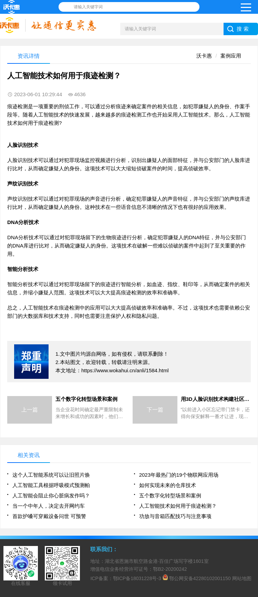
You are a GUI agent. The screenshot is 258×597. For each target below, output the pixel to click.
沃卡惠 (204, 56)
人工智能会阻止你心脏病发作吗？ (51, 495)
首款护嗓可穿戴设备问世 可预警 (49, 516)
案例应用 (230, 56)
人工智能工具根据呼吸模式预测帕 (51, 485)
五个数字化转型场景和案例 (170, 495)
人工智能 (43, 115)
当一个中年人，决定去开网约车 (48, 506)
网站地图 (241, 578)
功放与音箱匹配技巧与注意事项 (175, 516)
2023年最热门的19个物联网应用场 (178, 475)
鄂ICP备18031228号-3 (137, 578)
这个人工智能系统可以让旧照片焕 (51, 475)
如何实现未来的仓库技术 (167, 485)
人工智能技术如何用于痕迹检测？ (178, 506)
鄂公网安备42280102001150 (200, 578)
